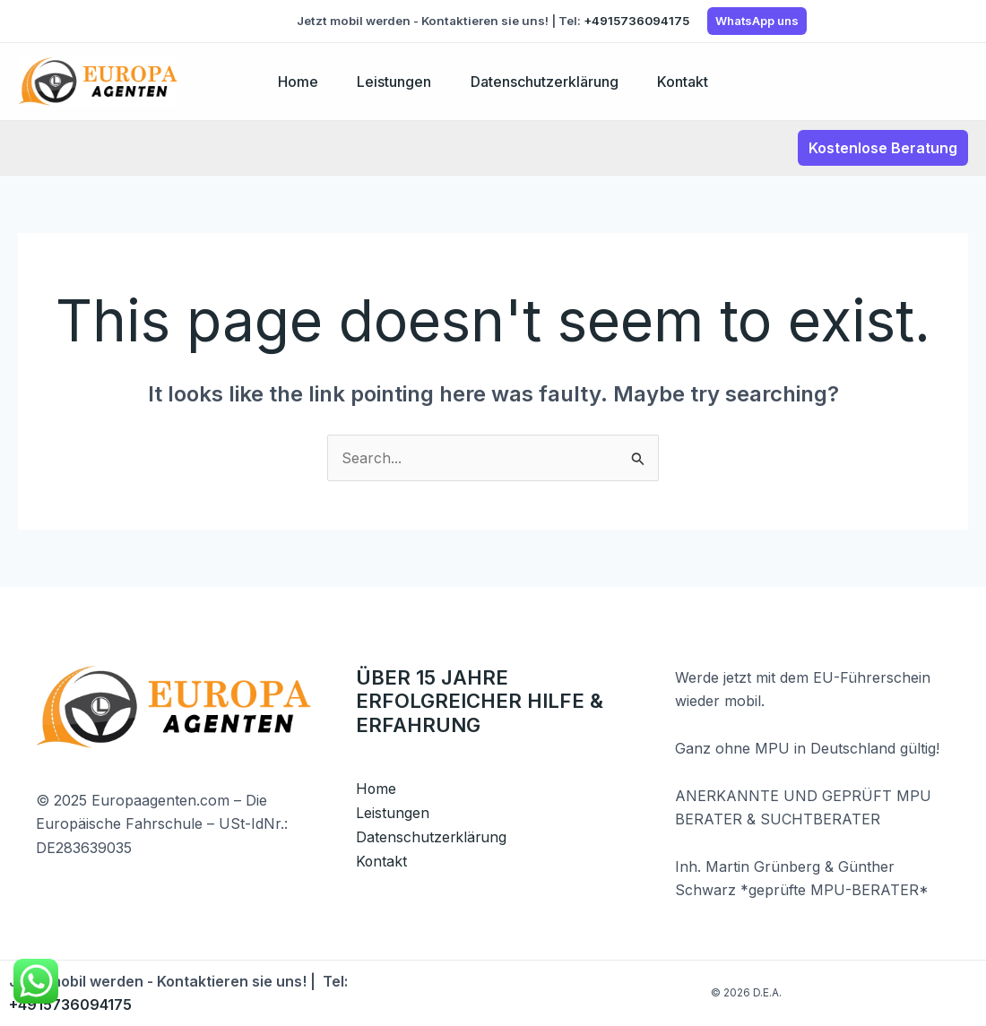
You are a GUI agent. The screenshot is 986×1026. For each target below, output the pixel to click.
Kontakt (688, 82)
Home (292, 82)
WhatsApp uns (757, 20)
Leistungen (392, 82)
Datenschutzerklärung (546, 82)
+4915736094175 (636, 20)
